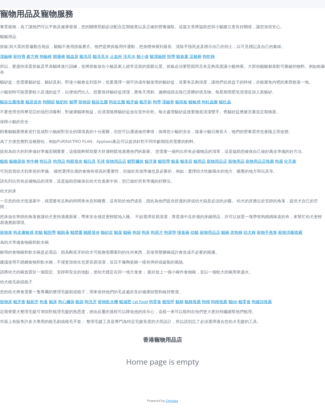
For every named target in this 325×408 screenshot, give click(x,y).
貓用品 (199, 161)
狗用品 (59, 161)
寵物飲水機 (108, 301)
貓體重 (76, 232)
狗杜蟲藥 (210, 102)
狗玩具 (46, 161)
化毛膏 (290, 161)
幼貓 (194, 232)
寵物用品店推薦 (260, 161)
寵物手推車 (267, 232)
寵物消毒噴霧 (290, 232)
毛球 (101, 161)
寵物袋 (84, 102)
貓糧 (179, 301)
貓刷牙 (32, 301)
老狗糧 (236, 232)
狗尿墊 (170, 232)
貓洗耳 (85, 56)
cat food (140, 301)
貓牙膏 (151, 161)
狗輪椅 (46, 56)
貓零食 (244, 301)
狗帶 (157, 102)
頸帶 (171, 56)
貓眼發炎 (92, 232)
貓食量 (182, 56)
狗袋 (137, 232)
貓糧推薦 (193, 301)
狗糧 (206, 301)
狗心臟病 (66, 301)
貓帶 (73, 102)
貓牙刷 (145, 102)
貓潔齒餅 (158, 56)
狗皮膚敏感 (23, 232)
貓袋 (79, 301)
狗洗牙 (91, 301)
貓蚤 (175, 161)
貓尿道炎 (33, 102)
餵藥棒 (59, 56)
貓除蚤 (63, 232)
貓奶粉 (62, 102)
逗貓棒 (195, 56)
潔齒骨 (168, 102)
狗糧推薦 (219, 301)
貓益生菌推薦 (12, 102)
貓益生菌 (100, 102)
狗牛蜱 (32, 161)
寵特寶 (19, 56)
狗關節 (49, 102)
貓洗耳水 (101, 56)
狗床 (146, 232)
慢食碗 (183, 232)
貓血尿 (72, 56)
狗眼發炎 (74, 161)
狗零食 (155, 301)
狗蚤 (44, 301)
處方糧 (32, 56)
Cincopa (172, 400)
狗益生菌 (117, 102)
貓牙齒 (132, 102)
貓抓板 (181, 102)
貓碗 (127, 232)
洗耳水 (129, 56)
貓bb (233, 301)
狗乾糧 (209, 56)
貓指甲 (168, 301)
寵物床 (6, 301)
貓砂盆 (107, 232)
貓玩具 (90, 161)
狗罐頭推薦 (262, 301)
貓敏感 (194, 102)
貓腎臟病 (135, 161)
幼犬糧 (249, 232)
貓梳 (4, 161)
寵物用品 (236, 161)
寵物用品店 (116, 161)
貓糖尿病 (17, 161)
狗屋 (279, 161)
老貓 (39, 232)
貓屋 (118, 232)
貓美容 (186, 161)
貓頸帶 (164, 161)
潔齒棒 (6, 56)
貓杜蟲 (225, 102)
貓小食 (143, 56)
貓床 (53, 301)
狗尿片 (157, 232)
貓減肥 (125, 301)
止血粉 (116, 56)
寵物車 (6, 232)
